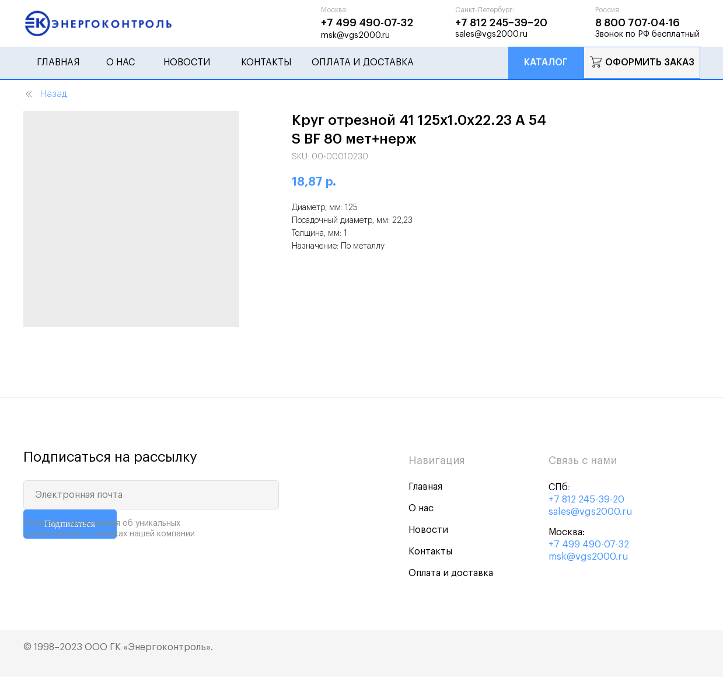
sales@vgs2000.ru (591, 512)
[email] (151, 495)
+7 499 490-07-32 (589, 544)
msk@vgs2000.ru (588, 556)
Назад (45, 94)
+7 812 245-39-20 (586, 499)
